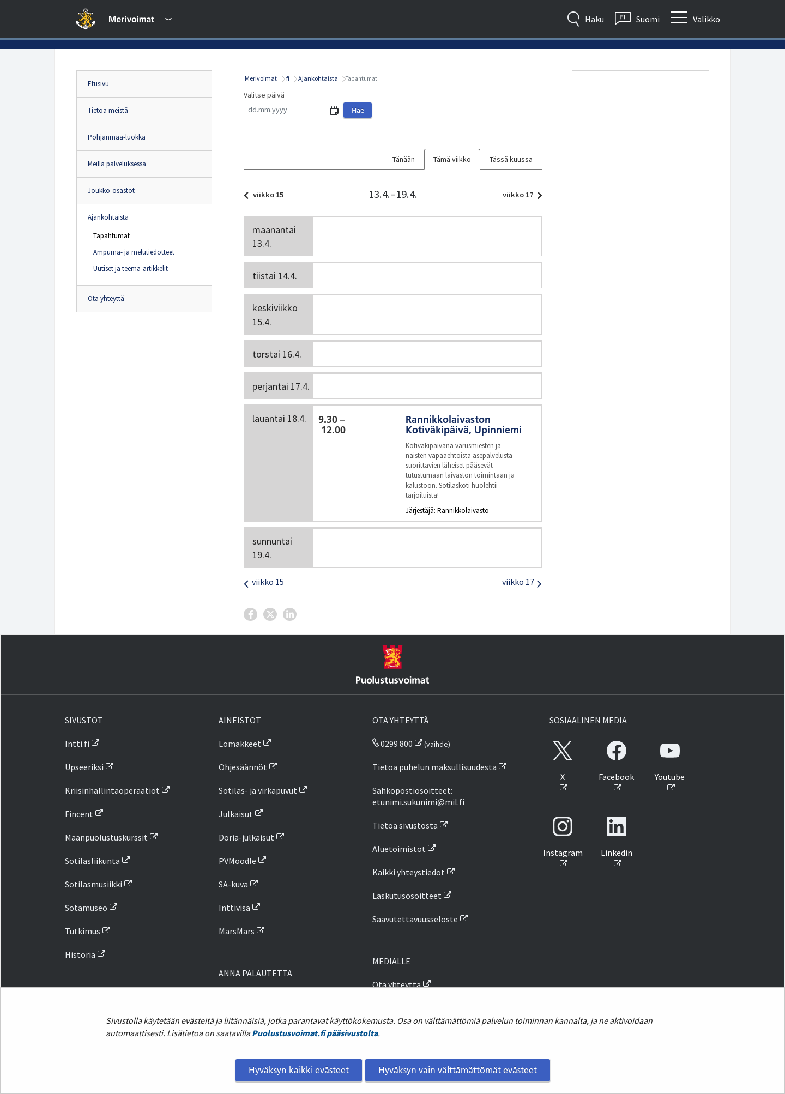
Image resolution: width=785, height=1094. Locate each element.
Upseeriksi (84, 766)
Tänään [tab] (403, 159)
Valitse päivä (264, 95)
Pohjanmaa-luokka (117, 137)
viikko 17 (519, 195)
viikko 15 (266, 195)
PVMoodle (237, 860)
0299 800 (392, 743)
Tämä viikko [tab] (452, 159)
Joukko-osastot (111, 190)
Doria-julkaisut (246, 837)
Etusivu (98, 83)
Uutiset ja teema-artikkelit (130, 268)
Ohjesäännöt (243, 766)
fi (287, 78)
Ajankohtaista (108, 217)
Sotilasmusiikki (93, 884)
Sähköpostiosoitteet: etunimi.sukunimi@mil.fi (418, 796)
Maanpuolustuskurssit (106, 837)
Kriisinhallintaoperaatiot (112, 790)
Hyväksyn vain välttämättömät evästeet (457, 1070)
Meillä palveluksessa (117, 163)
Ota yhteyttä (106, 298)
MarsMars (237, 931)
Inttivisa (234, 907)
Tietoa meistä (108, 110)
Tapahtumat (111, 235)
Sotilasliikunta (92, 860)
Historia (80, 954)
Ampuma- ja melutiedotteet (133, 252)
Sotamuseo (86, 907)
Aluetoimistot (399, 848)
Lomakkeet (240, 743)
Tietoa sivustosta (405, 825)
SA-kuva (233, 884)
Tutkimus (82, 931)
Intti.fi (77, 743)
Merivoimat (260, 78)
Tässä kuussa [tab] (511, 159)
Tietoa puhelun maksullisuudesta (434, 766)
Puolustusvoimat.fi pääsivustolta (315, 1032)
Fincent (79, 813)
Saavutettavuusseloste (415, 919)
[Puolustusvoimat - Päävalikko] (140, 19)
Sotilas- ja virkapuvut (258, 790)
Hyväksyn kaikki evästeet (299, 1070)
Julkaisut (236, 813)
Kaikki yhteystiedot (408, 872)
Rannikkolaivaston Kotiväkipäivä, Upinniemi (464, 424)
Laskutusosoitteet (407, 895)
